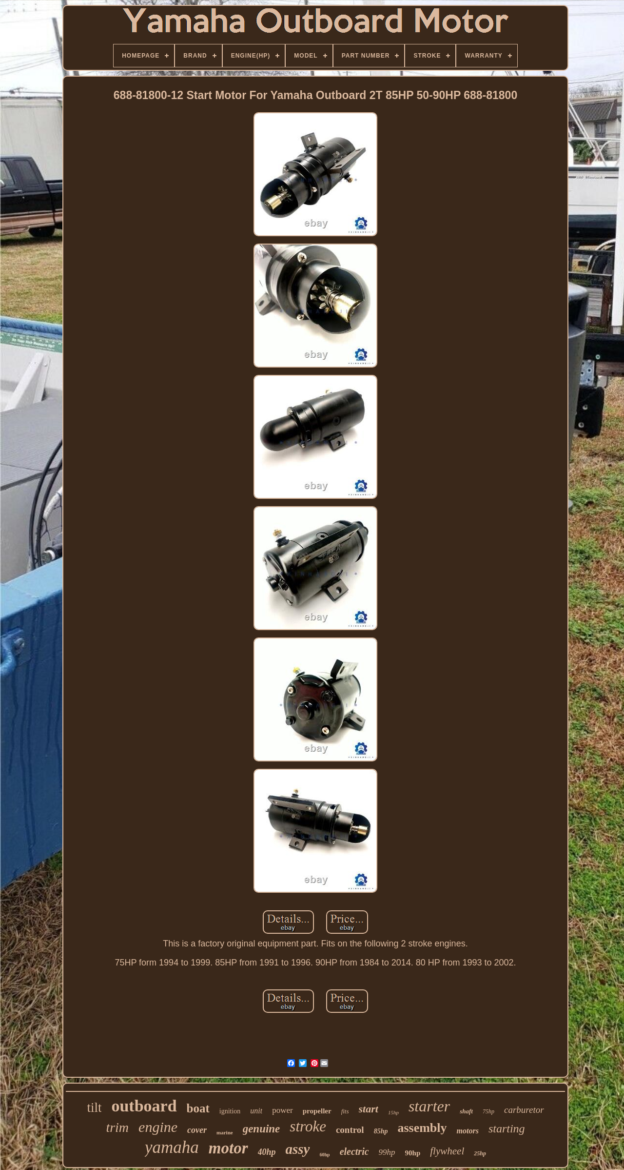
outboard (143, 1106)
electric (354, 1151)
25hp (480, 1153)
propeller (317, 1111)
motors (468, 1131)
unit (256, 1111)
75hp (488, 1111)
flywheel (447, 1151)
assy (298, 1149)
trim (117, 1127)
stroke (308, 1126)
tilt (94, 1107)
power (282, 1110)
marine (224, 1132)
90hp (413, 1153)
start (368, 1109)
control (350, 1130)
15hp (393, 1112)
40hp (267, 1152)
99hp (387, 1152)
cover (197, 1130)
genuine (261, 1129)
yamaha (172, 1147)
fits (345, 1111)
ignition (230, 1111)
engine (157, 1127)
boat (198, 1108)
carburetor (524, 1110)
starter (429, 1106)
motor (228, 1148)
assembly (422, 1128)
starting (506, 1128)
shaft (466, 1111)
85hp (381, 1131)
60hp (325, 1154)
